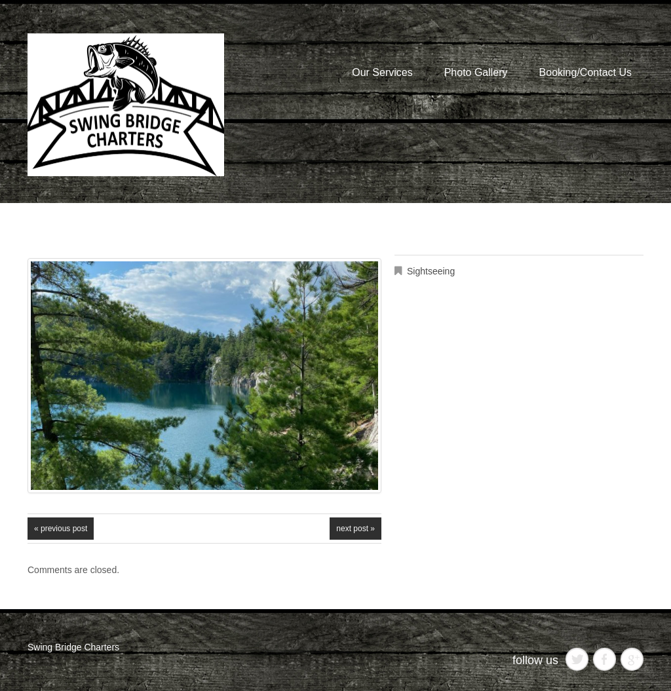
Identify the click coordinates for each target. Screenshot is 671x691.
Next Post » (355, 528)
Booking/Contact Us (585, 72)
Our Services (382, 72)
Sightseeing (431, 271)
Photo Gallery (476, 72)
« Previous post (60, 528)
